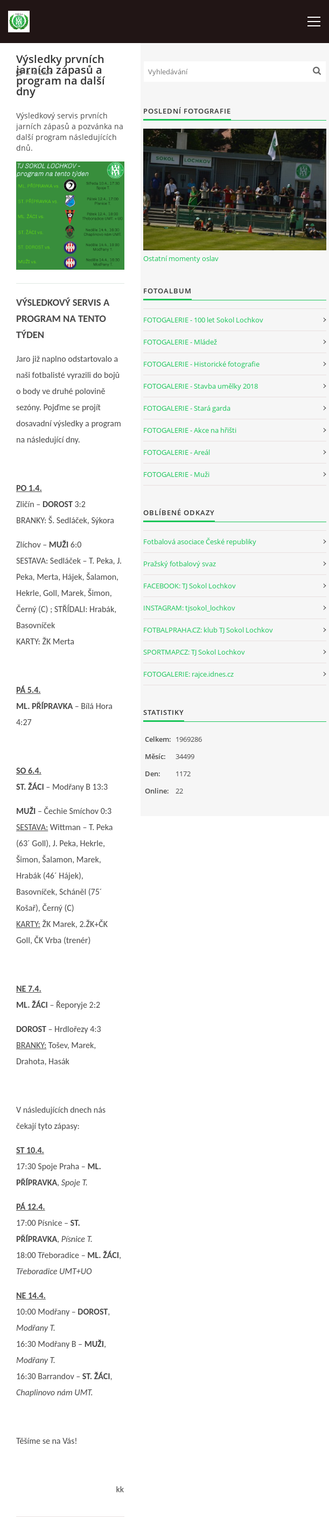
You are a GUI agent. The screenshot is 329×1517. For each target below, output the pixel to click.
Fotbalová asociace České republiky (199, 541)
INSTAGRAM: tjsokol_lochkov (189, 608)
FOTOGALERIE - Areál (176, 452)
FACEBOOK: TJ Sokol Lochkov (189, 586)
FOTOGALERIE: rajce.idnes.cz (188, 674)
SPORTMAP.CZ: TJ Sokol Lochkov (194, 652)
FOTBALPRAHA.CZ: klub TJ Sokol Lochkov (208, 630)
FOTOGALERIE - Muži (176, 474)
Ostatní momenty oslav (181, 258)
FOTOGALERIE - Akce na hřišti (189, 430)
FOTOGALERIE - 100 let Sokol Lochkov (203, 320)
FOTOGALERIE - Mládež (180, 342)
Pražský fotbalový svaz (179, 563)
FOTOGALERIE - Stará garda (186, 408)
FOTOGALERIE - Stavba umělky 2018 (200, 386)
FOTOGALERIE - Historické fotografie (201, 364)
